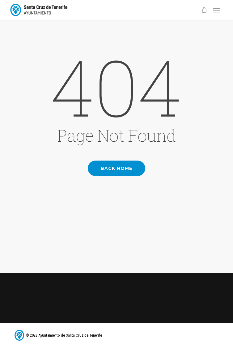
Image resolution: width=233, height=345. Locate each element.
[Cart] (204, 10)
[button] (216, 10)
